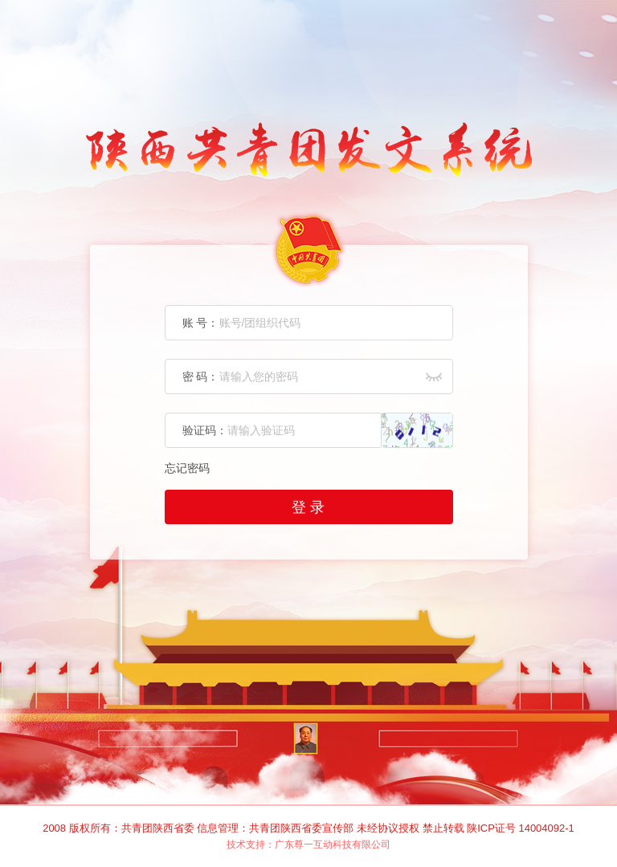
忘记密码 (187, 468)
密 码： (200, 376)
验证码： (204, 430)
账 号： (200, 322)
